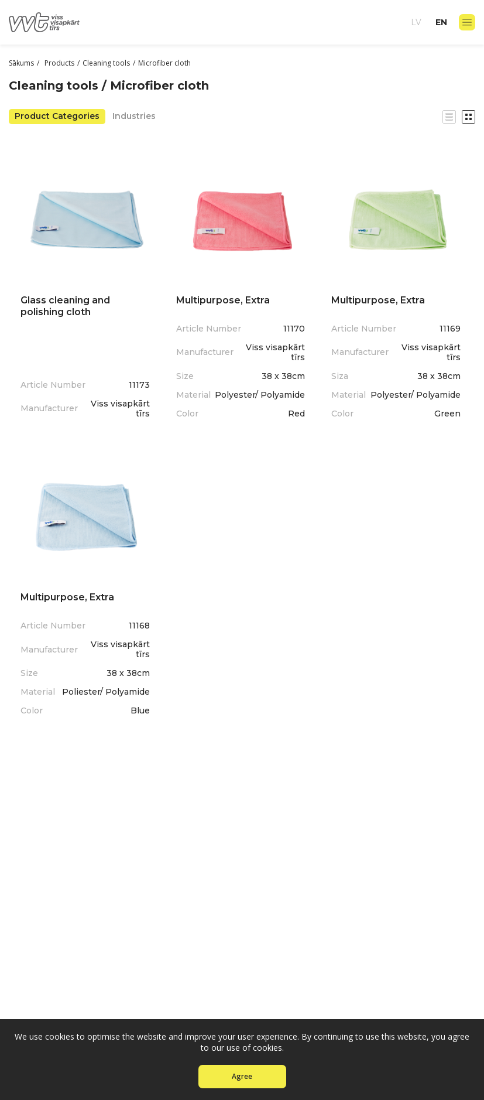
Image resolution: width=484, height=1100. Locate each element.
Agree (242, 1076)
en (441, 22)
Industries (134, 116)
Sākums (21, 63)
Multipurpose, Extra (223, 300)
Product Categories (57, 116)
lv (416, 22)
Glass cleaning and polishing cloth (65, 306)
